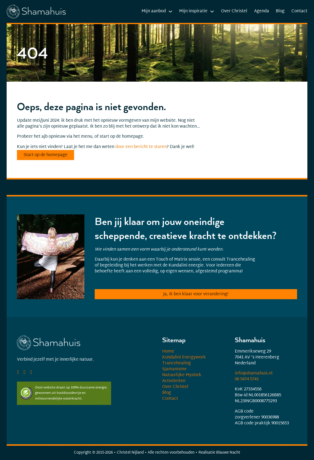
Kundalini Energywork (184, 357)
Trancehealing (176, 363)
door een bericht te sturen (141, 147)
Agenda (261, 11)
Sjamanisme (174, 369)
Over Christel (234, 11)
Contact (299, 11)
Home (168, 352)
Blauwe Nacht (228, 452)
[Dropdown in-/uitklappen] (170, 11)
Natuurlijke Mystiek (181, 375)
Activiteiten (173, 381)
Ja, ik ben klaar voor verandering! (195, 294)
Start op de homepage (45, 155)
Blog (280, 11)
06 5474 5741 (247, 379)
